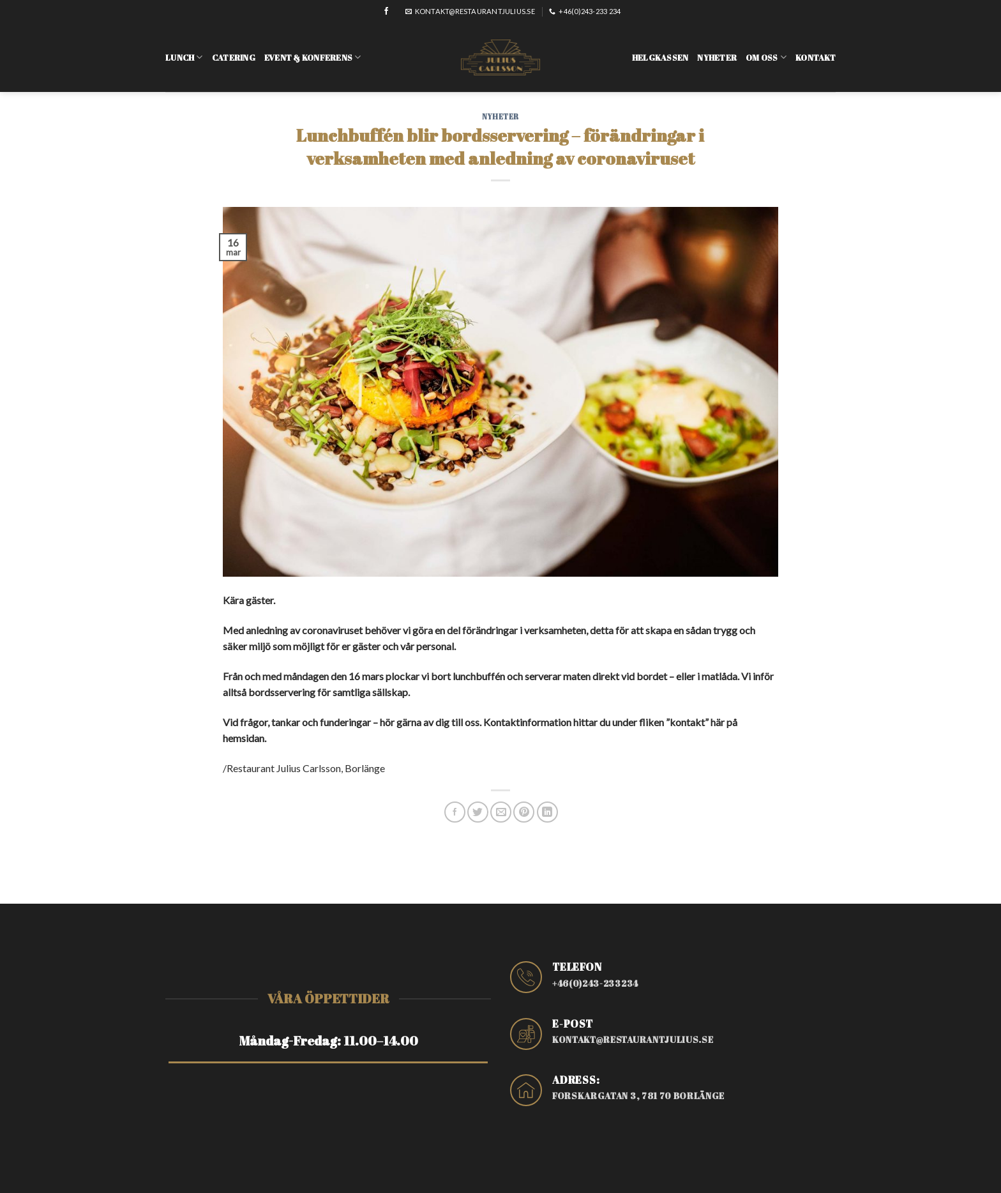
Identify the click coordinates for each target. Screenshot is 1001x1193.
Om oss (766, 49)
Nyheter (717, 49)
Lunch (184, 49)
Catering (233, 49)
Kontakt (815, 49)
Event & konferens (312, 49)
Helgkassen (660, 49)
